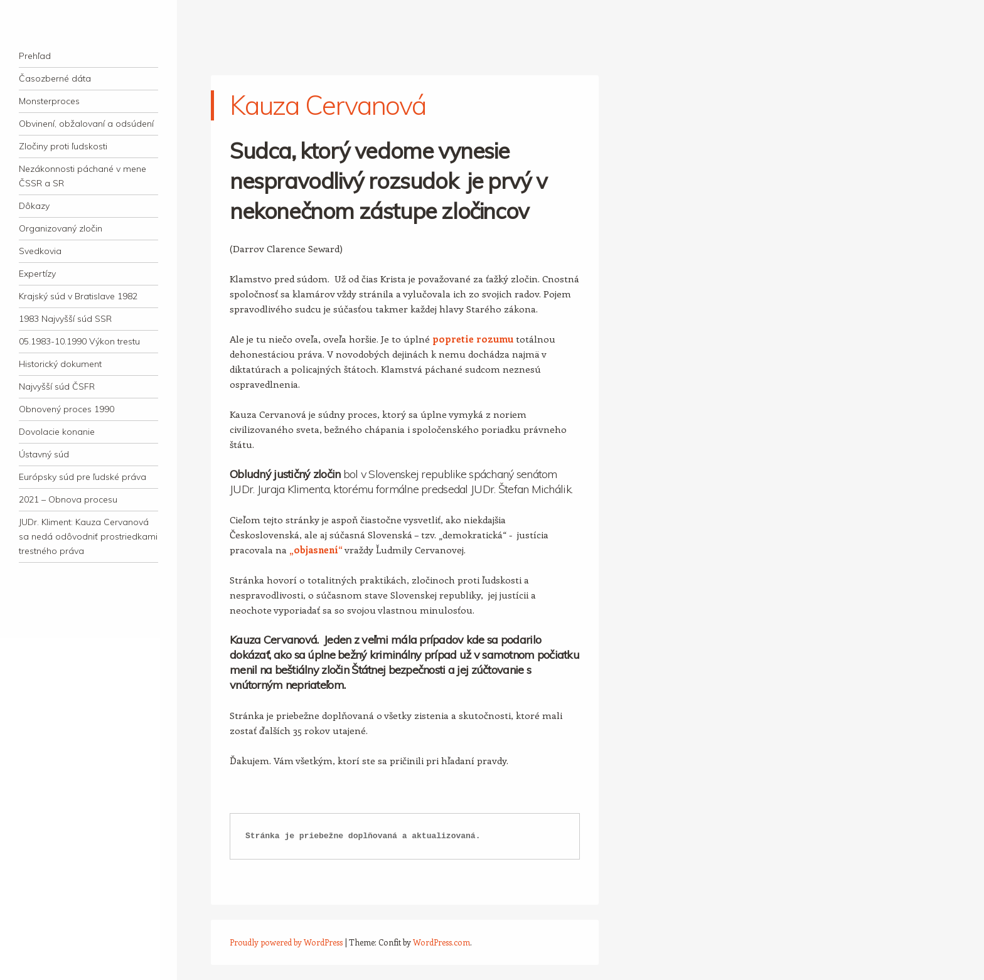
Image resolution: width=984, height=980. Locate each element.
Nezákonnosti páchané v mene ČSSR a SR (82, 176)
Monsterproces (49, 101)
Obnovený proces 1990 (66, 409)
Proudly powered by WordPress (286, 942)
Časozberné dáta (55, 78)
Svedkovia (40, 251)
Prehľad (35, 55)
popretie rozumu (472, 339)
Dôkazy (34, 205)
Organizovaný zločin (60, 228)
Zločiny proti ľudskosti (63, 146)
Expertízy (37, 273)
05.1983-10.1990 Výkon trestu (79, 341)
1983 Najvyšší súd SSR (65, 318)
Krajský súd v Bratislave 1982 (78, 296)
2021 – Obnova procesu (68, 499)
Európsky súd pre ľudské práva (82, 476)
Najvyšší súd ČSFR (57, 386)
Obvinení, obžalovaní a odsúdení (86, 123)
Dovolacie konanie (57, 431)
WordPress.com (441, 942)
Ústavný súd (44, 454)
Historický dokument (60, 364)
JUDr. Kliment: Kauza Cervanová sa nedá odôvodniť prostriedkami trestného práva (88, 536)
